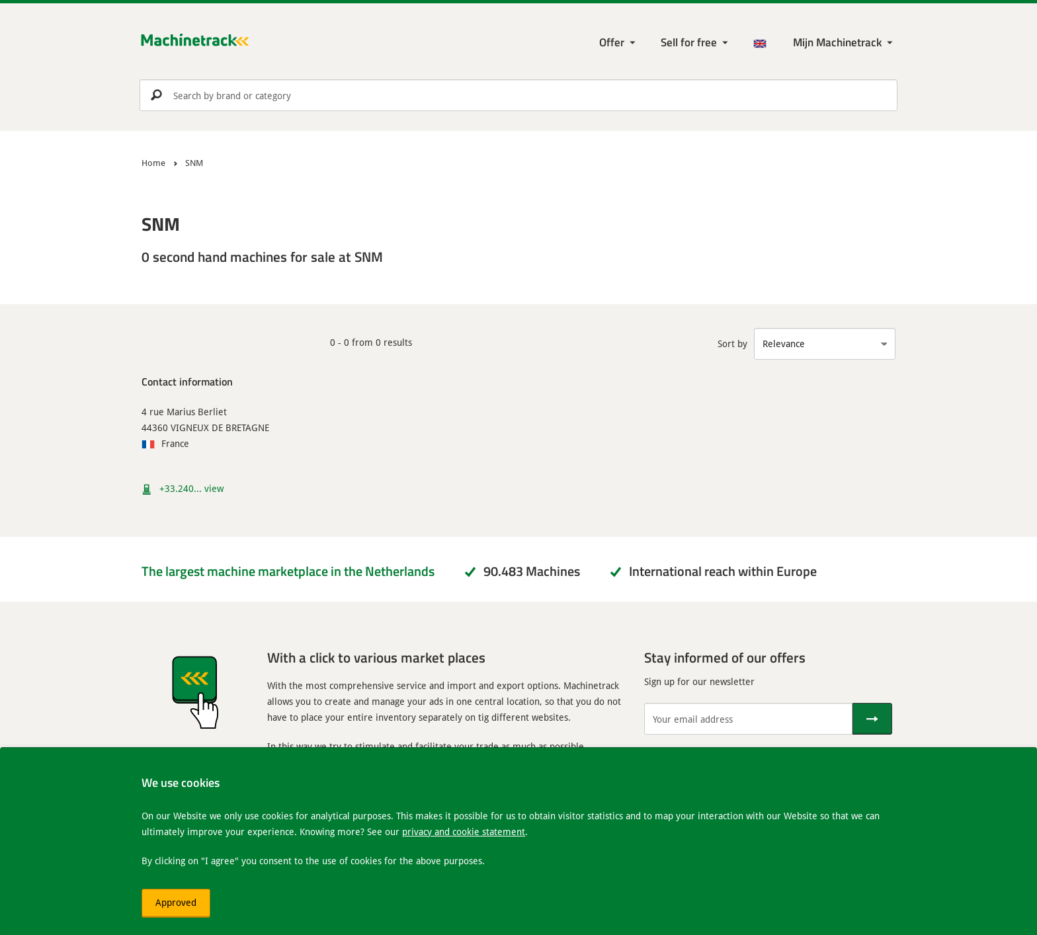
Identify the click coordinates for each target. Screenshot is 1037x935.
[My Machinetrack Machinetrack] (844, 42)
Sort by (732, 343)
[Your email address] (748, 719)
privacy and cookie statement (463, 831)
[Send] (872, 719)
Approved (175, 902)
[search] (518, 95)
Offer (611, 42)
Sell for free (689, 42)
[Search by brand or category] (518, 95)
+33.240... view (191, 488)
